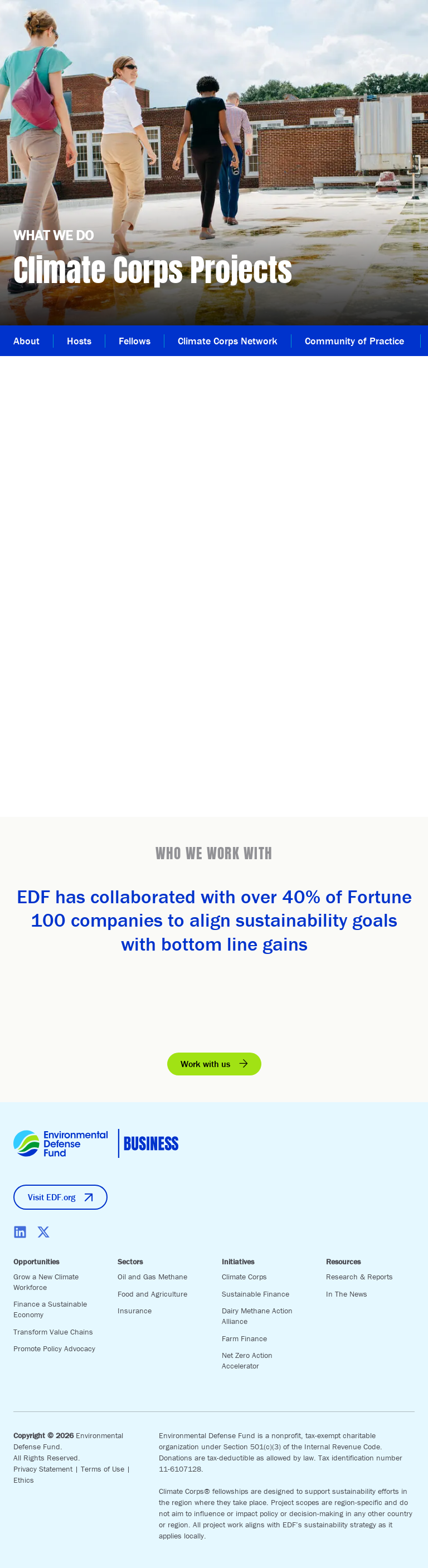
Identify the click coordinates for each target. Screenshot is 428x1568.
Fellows (134, 340)
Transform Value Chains (53, 1332)
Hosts (79, 340)
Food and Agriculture (152, 1294)
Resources (343, 1262)
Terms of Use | (105, 1469)
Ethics (23, 1480)
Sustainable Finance (255, 1294)
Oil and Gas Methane (152, 1277)
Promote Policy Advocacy (54, 1348)
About (26, 340)
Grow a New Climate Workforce (46, 1282)
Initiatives (238, 1262)
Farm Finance (244, 1338)
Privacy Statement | (47, 1469)
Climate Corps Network (228, 340)
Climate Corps (244, 1277)
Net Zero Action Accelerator (247, 1360)
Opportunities (36, 1262)
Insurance (135, 1311)
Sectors (130, 1262)
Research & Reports (359, 1277)
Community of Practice (356, 340)
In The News (346, 1294)
